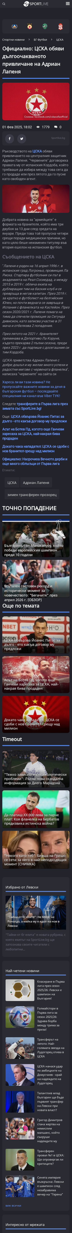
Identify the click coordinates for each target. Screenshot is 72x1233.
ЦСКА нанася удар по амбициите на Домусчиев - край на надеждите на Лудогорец (50, 1074)
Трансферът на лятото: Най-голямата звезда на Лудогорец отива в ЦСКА (50, 1047)
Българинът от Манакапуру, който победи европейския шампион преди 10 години (33, 550)
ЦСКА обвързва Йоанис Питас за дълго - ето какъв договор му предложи (32, 644)
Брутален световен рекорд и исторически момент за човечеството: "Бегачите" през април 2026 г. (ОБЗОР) (30, 593)
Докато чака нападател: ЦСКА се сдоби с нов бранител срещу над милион (32, 723)
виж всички (13, 1201)
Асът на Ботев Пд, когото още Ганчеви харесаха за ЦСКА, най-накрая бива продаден (33, 433)
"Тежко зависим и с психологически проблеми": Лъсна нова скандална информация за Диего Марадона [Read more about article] (35, 778)
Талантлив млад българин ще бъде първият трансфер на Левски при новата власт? (50, 1101)
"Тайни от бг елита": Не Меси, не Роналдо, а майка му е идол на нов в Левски (33, 921)
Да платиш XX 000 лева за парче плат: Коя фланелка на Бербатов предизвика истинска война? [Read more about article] (31, 819)
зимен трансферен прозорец (31, 494)
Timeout (12, 739)
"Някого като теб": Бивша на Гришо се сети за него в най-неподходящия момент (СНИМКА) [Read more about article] (35, 859)
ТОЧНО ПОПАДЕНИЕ (29, 508)
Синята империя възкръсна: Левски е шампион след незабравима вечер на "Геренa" (50, 1182)
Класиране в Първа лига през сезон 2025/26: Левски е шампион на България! (51, 990)
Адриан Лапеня (36, 482)
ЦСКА (37, 151)
